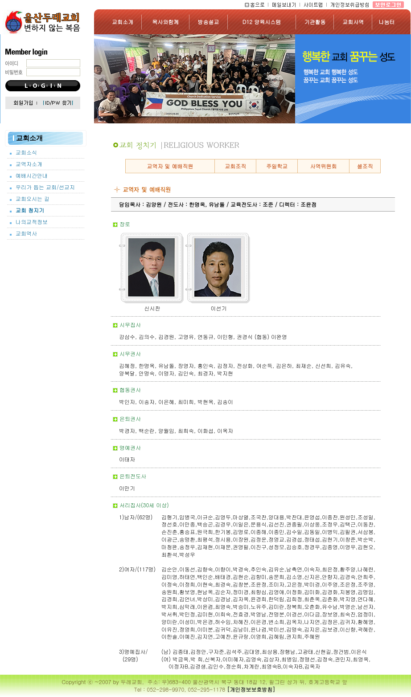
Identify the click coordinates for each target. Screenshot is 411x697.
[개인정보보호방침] (251, 689)
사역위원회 (323, 166)
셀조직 (365, 166)
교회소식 (26, 152)
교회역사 (26, 233)
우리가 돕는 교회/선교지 (45, 187)
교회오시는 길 (32, 198)
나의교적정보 (32, 221)
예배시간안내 (32, 175)
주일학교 (277, 166)
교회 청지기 (30, 210)
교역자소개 (29, 163)
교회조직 (235, 166)
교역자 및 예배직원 (170, 166)
